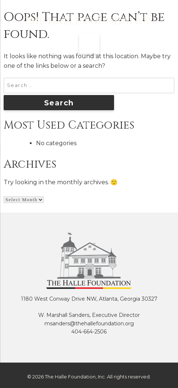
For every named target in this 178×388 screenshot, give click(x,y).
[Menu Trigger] (89, 44)
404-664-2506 (89, 331)
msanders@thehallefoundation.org (89, 323)
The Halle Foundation (89, 21)
